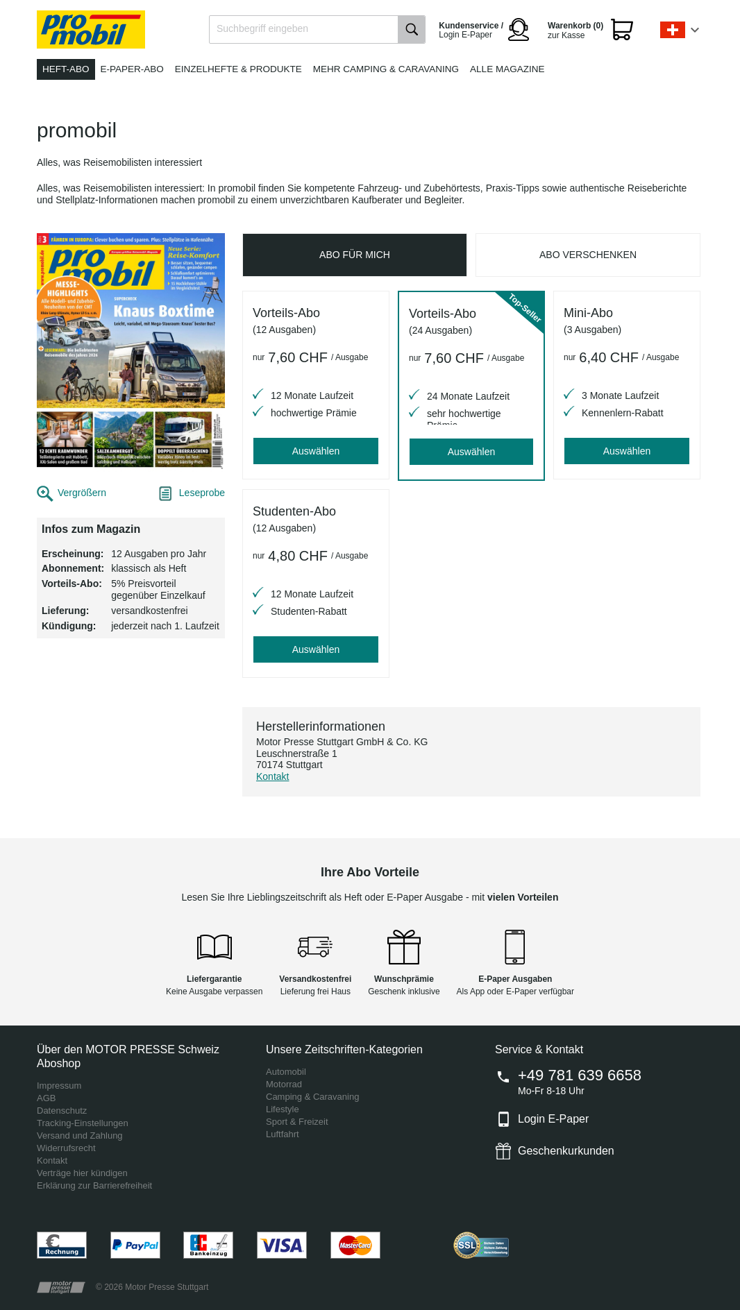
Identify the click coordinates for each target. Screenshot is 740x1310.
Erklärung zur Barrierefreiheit (94, 1185)
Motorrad (284, 1084)
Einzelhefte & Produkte (238, 69)
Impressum (59, 1085)
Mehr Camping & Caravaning (386, 69)
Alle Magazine (507, 69)
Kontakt (272, 776)
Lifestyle (282, 1109)
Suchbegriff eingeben (262, 28)
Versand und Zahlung (80, 1135)
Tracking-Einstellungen (82, 1123)
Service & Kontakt (539, 1049)
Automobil (286, 1071)
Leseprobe (202, 492)
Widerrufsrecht (66, 1148)
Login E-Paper (553, 1119)
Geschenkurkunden (566, 1151)
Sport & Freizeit (297, 1121)
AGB (46, 1098)
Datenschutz (62, 1110)
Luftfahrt (282, 1134)
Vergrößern (82, 492)
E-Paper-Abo (132, 69)
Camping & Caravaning (312, 1096)
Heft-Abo (66, 69)
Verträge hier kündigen (82, 1173)
